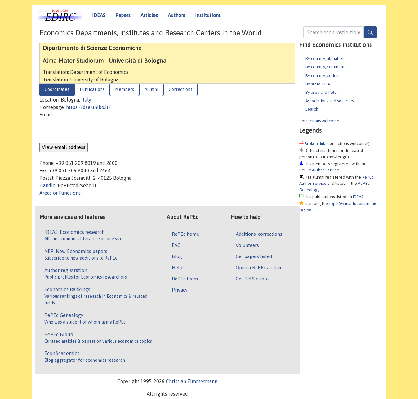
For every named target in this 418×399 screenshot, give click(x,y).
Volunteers (247, 245)
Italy (86, 99)
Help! (178, 267)
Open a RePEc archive (259, 267)
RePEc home (185, 234)
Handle (47, 185)
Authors (176, 15)
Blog (177, 256)
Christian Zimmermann (191, 381)
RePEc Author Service (319, 169)
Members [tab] (124, 89)
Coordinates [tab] (57, 89)
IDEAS (98, 15)
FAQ (176, 245)
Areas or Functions (60, 193)
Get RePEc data (252, 278)
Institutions (208, 15)
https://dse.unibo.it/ (88, 107)
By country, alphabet (324, 58)
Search (311, 109)
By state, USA (317, 83)
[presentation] (86, 130)
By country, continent (325, 66)
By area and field (321, 92)
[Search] (370, 32)
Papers (123, 15)
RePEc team (185, 278)
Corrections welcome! (319, 120)
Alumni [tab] (151, 89)
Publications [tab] (92, 89)
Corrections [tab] (180, 89)
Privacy (179, 289)
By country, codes (321, 75)
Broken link (315, 143)
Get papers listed (254, 256)
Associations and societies (329, 100)
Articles (149, 15)
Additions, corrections (259, 234)
